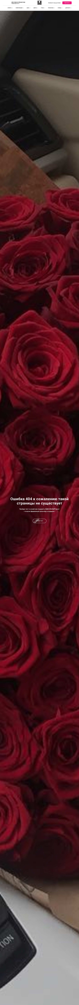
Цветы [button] (35, 8)
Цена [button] (28, 8)
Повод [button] (59, 8)
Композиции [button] (19, 8)
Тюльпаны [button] (51, 8)
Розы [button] (42, 8)
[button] (39, 521)
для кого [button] (67, 8)
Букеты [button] (10, 8)
